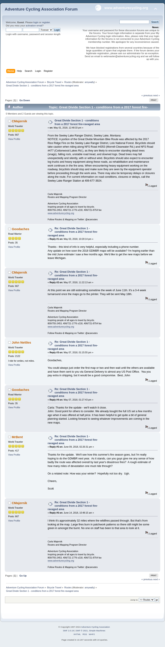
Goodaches (20, 229)
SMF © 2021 (82, 630)
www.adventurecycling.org (61, 213)
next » (156, 95)
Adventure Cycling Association (95, 627)
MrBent (17, 437)
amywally (89, 82)
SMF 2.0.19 (68, 630)
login (35, 22)
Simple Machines (97, 630)
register (46, 22)
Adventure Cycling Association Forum (41, 9)
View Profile (14, 139)
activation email (34, 25)
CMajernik (19, 121)
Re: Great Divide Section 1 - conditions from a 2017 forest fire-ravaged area (73, 232)
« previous (147, 95)
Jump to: (134, 600)
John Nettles (21, 342)
